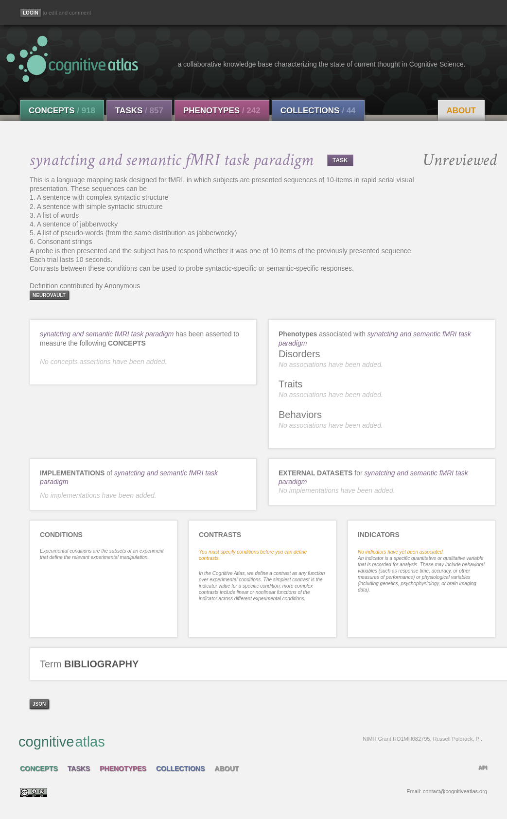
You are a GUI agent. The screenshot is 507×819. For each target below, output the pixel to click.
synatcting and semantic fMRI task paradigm (107, 334)
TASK (340, 160)
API (482, 767)
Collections (318, 110)
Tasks (139, 110)
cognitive (250, 741)
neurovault (49, 295)
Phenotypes (222, 110)
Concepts (62, 110)
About (461, 110)
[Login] (30, 12)
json (39, 704)
